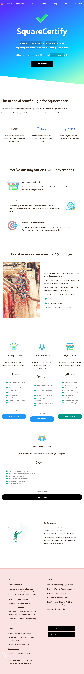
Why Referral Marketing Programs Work (60, 584)
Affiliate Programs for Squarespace (19, 633)
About (31, 3)
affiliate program (20, 660)
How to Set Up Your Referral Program (59, 589)
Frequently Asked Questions (56, 593)
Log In (66, 3)
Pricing (54, 3)
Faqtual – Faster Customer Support (19, 653)
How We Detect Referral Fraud (57, 597)
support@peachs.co (25, 599)
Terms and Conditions (16, 619)
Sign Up (54, 628)
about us (19, 584)
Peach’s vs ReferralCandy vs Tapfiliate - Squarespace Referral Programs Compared (61, 603)
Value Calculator (13, 649)
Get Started (78, 3)
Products (10, 3)
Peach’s (21, 607)
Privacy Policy (31, 619)
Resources (20, 3)
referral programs (23, 108)
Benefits (43, 3)
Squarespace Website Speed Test (19, 644)
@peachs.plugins (24, 603)
